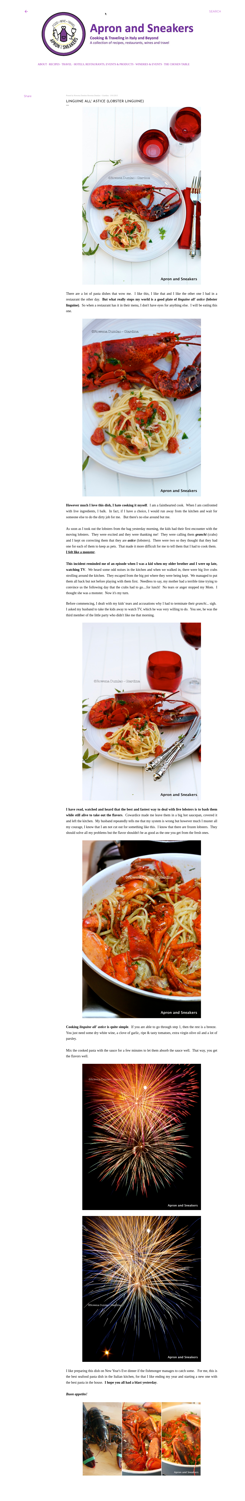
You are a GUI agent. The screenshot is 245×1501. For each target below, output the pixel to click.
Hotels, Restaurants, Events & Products (104, 64)
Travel (67, 64)
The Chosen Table (176, 64)
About (42, 64)
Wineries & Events (149, 64)
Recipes (54, 64)
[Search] (215, 11)
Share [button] (28, 96)
